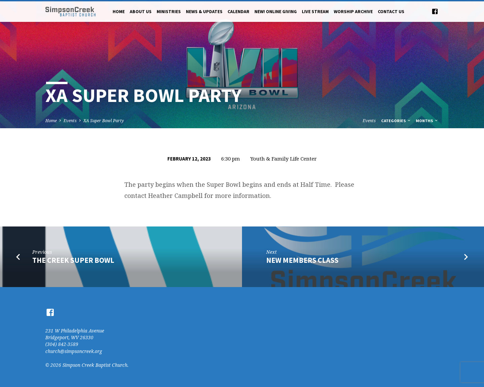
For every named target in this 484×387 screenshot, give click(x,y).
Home (119, 11)
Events (70, 121)
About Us (141, 11)
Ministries (169, 11)
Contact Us (391, 11)
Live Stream (315, 11)
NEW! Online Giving (275, 11)
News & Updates (204, 11)
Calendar (238, 11)
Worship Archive (353, 11)
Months (427, 120)
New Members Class (302, 260)
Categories (396, 120)
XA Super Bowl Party (103, 121)
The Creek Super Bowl (73, 260)
